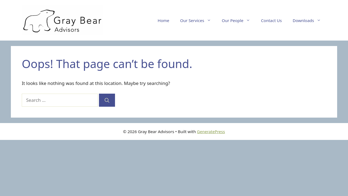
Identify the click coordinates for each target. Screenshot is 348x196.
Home (163, 20)
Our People (239, 20)
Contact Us (271, 20)
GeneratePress (211, 131)
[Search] (107, 100)
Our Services (198, 20)
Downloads (309, 20)
